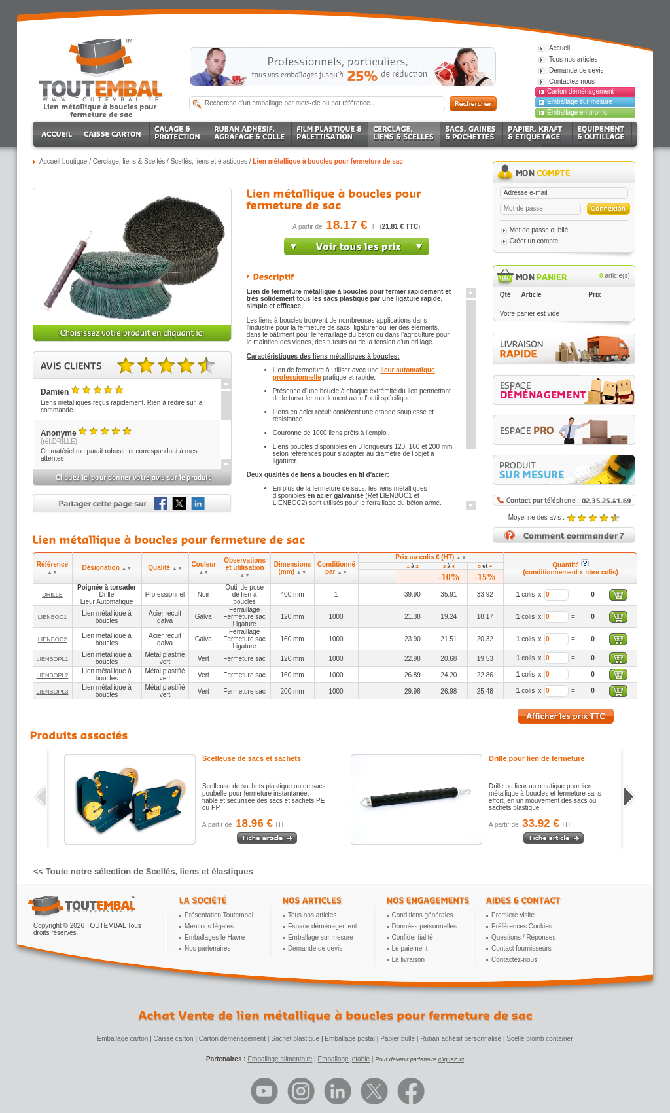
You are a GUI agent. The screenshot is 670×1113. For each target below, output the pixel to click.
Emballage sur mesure (579, 101)
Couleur (203, 568)
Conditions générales (422, 915)
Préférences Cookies (521, 926)
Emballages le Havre (215, 937)
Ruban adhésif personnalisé (460, 1038)
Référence (52, 568)
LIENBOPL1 (52, 659)
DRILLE (52, 595)
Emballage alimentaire (279, 1059)
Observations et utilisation (245, 567)
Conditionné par (336, 568)
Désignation (107, 567)
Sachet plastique (295, 1038)
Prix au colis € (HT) (431, 557)
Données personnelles (424, 926)
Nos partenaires (208, 948)
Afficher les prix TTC (566, 716)
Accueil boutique (63, 161)
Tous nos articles (312, 915)
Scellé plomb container (539, 1038)
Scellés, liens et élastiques (209, 161)
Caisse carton (173, 1038)
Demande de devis (315, 948)
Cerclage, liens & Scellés (129, 161)
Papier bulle (397, 1038)
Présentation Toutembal (219, 915)
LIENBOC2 (52, 639)
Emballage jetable (343, 1059)
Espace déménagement (322, 926)
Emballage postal (350, 1038)
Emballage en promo (577, 112)
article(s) (614, 275)
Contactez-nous (514, 959)
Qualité (165, 567)
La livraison (408, 959)
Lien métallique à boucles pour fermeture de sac (328, 161)
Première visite (513, 915)
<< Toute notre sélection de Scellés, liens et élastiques (143, 871)
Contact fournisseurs (521, 948)
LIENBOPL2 (52, 675)
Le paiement (410, 948)
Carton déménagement (580, 91)
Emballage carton (123, 1038)
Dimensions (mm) (292, 568)
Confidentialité (412, 937)
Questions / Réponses (523, 937)
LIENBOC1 (52, 617)
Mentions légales (209, 926)
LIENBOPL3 (52, 691)
